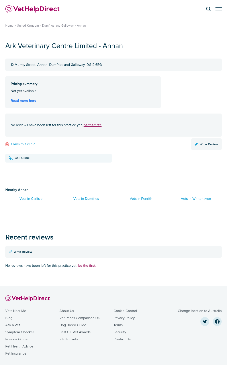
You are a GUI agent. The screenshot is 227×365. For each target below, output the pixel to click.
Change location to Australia (200, 311)
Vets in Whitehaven (196, 198)
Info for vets (68, 339)
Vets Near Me (15, 311)
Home (9, 25)
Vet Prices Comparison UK (79, 318)
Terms (118, 325)
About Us (66, 311)
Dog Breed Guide (72, 325)
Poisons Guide (16, 339)
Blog (8, 318)
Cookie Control (125, 311)
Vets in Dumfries (86, 198)
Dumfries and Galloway (58, 25)
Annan (81, 25)
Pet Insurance (15, 353)
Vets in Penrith (141, 198)
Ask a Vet (12, 325)
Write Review (206, 144)
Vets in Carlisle (31, 198)
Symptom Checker (19, 332)
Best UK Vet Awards (74, 332)
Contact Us (122, 339)
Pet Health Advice (19, 346)
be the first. (93, 125)
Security (120, 332)
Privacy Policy (124, 318)
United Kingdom (28, 25)
